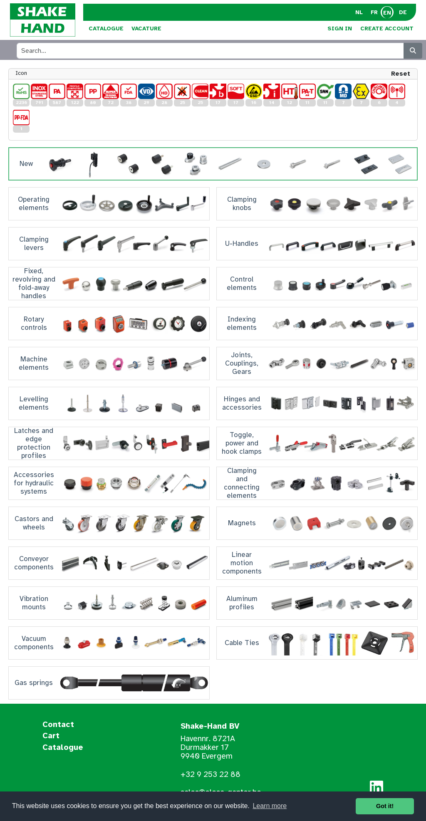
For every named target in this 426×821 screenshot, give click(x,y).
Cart (50, 736)
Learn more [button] (270, 805)
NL (359, 12)
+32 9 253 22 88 (210, 774)
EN (387, 12)
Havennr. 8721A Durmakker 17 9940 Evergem (208, 747)
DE (403, 12)
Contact (58, 725)
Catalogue (106, 28)
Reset (400, 73)
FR (374, 12)
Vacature (146, 28)
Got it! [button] (385, 806)
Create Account (387, 28)
